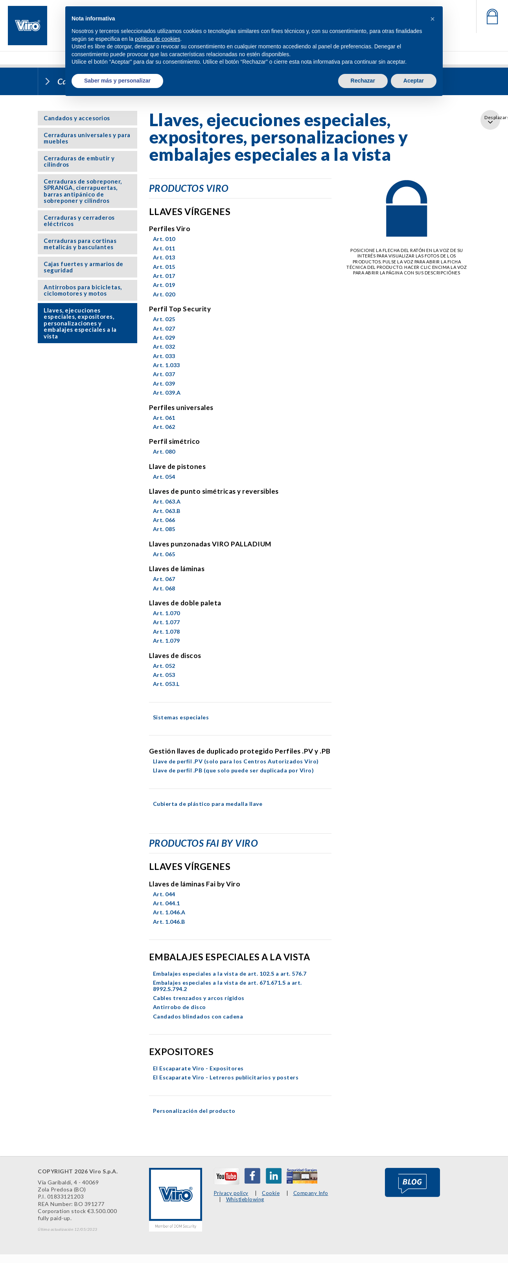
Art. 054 (164, 476)
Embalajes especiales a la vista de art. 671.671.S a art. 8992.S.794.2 (227, 985)
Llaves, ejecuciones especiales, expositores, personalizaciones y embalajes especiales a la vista (80, 323)
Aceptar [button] (413, 80)
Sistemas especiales (181, 717)
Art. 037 (164, 374)
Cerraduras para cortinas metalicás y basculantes (80, 244)
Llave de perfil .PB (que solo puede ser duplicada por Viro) (233, 770)
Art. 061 (164, 417)
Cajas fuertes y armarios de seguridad (83, 267)
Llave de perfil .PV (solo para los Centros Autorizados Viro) (236, 761)
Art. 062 (164, 426)
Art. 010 (164, 238)
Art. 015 (164, 266)
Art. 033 (164, 356)
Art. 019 (164, 284)
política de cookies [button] (157, 39)
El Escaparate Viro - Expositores (198, 1068)
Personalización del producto (194, 1110)
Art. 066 (164, 520)
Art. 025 (164, 319)
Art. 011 (164, 248)
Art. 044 (164, 894)
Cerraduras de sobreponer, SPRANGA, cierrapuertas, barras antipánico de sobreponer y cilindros (83, 191)
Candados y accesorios (77, 117)
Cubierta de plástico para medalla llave (208, 803)
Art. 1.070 (166, 613)
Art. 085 (164, 529)
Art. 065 (164, 554)
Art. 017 (164, 275)
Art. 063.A (167, 501)
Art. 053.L (166, 683)
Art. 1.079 (166, 640)
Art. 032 (164, 346)
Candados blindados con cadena (198, 1016)
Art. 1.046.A (169, 912)
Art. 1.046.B (169, 921)
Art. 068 (164, 588)
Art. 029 (164, 337)
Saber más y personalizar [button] (117, 80)
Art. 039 (164, 383)
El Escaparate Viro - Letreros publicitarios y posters (226, 1077)
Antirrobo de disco (179, 1007)
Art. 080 (164, 451)
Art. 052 (164, 665)
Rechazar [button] (363, 80)
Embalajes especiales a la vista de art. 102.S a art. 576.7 (230, 973)
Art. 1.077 (166, 622)
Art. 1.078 (166, 631)
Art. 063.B (166, 510)
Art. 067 (164, 578)
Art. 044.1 (166, 903)
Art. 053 (164, 674)
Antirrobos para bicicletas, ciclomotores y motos (83, 290)
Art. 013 (164, 257)
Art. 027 (164, 328)
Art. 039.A (167, 392)
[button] (432, 19)
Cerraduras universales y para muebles (87, 138)
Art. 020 (164, 294)
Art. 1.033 (166, 365)
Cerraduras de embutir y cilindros (79, 161)
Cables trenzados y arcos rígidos (199, 998)
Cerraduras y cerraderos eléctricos (79, 221)
